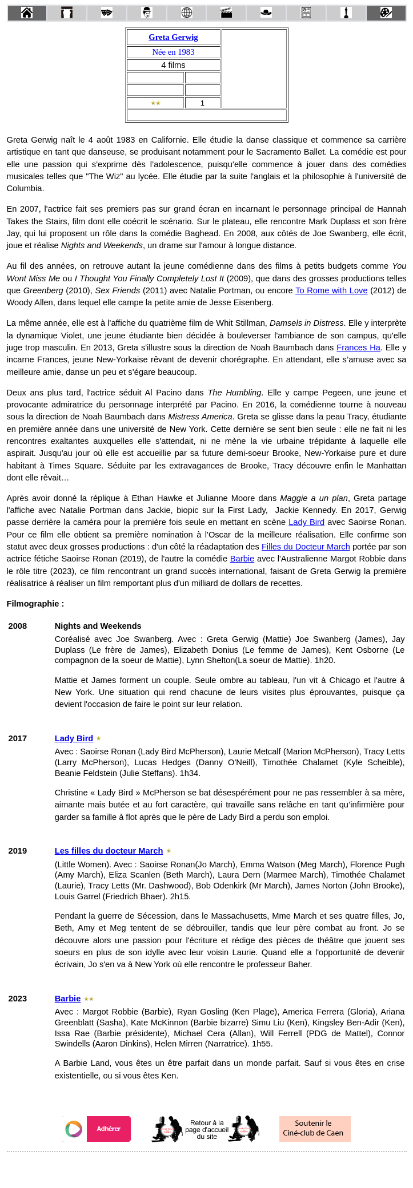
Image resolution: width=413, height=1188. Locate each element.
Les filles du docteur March (109, 850)
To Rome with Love (331, 290)
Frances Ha (358, 347)
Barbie (242, 558)
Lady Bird (306, 522)
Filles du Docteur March (306, 546)
